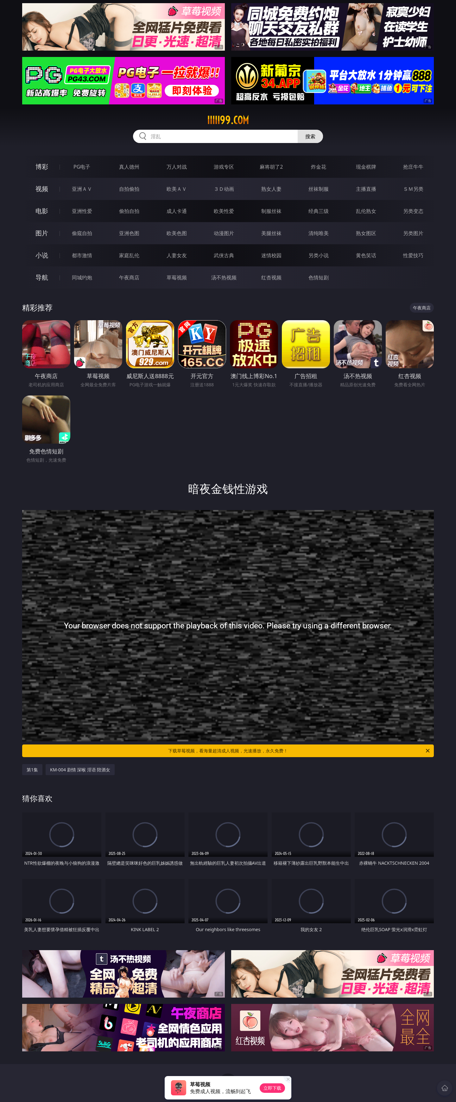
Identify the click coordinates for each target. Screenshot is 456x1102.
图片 (41, 233)
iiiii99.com (228, 120)
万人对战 (177, 166)
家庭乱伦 (129, 255)
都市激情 (82, 255)
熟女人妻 (271, 188)
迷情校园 (271, 255)
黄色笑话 (366, 255)
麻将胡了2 (271, 166)
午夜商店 (129, 277)
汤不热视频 (224, 277)
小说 (41, 255)
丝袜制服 (318, 188)
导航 (41, 277)
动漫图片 (224, 233)
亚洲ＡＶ (82, 188)
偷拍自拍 (129, 211)
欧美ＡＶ (177, 188)
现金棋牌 (366, 166)
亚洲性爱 (82, 211)
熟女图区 (366, 233)
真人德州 (129, 166)
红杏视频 (271, 277)
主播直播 (366, 188)
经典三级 (318, 211)
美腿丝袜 (271, 233)
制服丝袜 (271, 211)
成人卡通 (177, 211)
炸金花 (318, 166)
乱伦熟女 (366, 211)
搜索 (310, 136)
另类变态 (413, 211)
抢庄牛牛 (413, 166)
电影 (41, 211)
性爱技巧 (413, 255)
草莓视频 (177, 277)
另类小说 (318, 255)
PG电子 (81, 166)
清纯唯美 (318, 233)
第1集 (32, 770)
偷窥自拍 (82, 233)
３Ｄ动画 (224, 188)
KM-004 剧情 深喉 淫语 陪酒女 (80, 770)
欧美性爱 (224, 211)
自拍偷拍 (129, 188)
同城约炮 (82, 277)
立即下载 (272, 1088)
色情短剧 (318, 277)
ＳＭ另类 (413, 188)
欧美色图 (177, 233)
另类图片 (413, 233)
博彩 (41, 166)
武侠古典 (224, 255)
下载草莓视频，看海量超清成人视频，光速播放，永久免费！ (299, 751)
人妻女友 (177, 255)
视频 (41, 188)
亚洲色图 (129, 233)
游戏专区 (224, 166)
